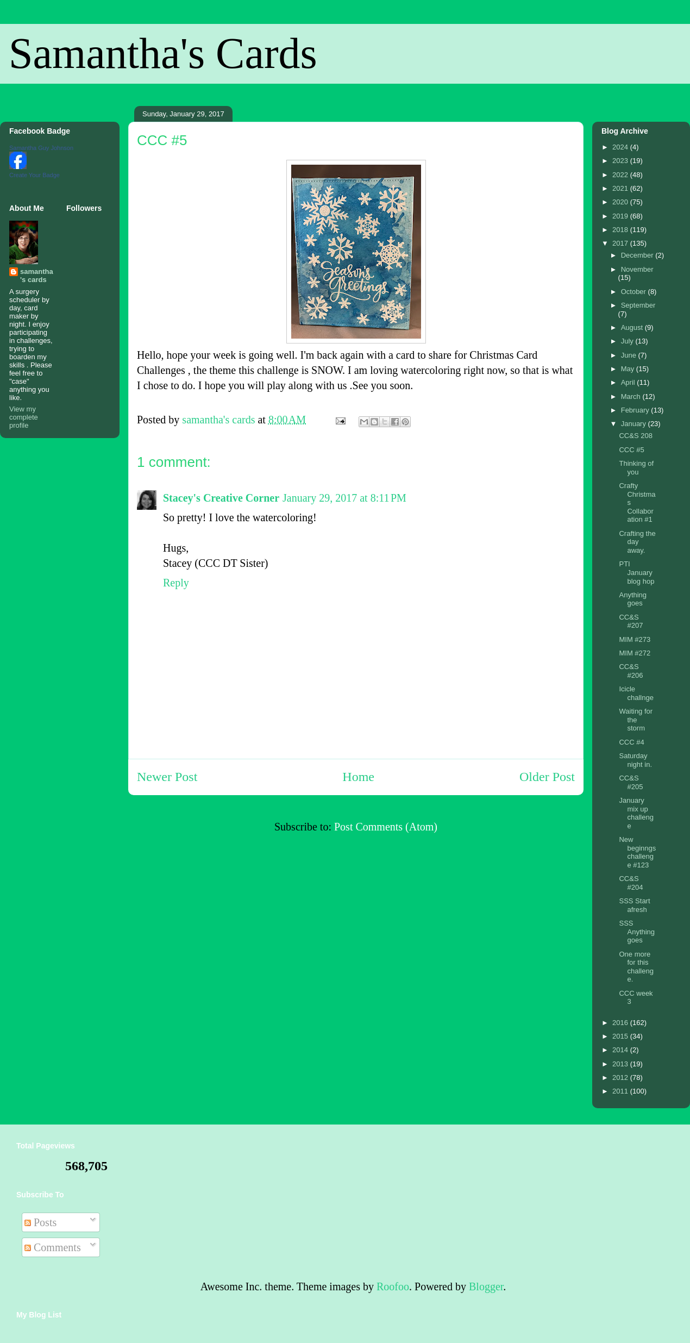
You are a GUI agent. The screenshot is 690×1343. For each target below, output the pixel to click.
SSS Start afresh (634, 905)
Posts (40, 1222)
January (634, 424)
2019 (621, 216)
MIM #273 (634, 639)
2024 (621, 147)
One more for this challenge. (636, 967)
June (629, 355)
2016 (621, 1023)
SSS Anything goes (637, 931)
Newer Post (167, 777)
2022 (621, 175)
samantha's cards (36, 275)
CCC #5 (631, 450)
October (634, 292)
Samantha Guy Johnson (41, 148)
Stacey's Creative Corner (221, 498)
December (638, 255)
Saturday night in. (635, 760)
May (628, 369)
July (628, 341)
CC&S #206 (631, 671)
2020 (621, 202)
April (629, 382)
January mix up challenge (636, 813)
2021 (621, 188)
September (638, 305)
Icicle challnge (636, 693)
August (633, 327)
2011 (621, 1091)
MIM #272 (634, 653)
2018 (621, 230)
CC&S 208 (635, 436)
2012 (621, 1077)
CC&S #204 (631, 882)
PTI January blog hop (636, 572)
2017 (621, 243)
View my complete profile (23, 417)
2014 (621, 1050)
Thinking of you (636, 467)
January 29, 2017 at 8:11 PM (344, 498)
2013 (621, 1064)
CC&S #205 (631, 782)
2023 (621, 161)
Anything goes (633, 599)
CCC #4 (631, 742)
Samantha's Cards (163, 53)
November (637, 269)
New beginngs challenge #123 (637, 852)
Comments (52, 1247)
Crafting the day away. (637, 541)
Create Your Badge (34, 175)
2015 (621, 1036)
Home (358, 777)
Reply (176, 583)
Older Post (547, 777)
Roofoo (393, 1286)
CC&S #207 (631, 621)
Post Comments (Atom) (385, 827)
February (636, 410)
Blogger (486, 1286)
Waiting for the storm (636, 719)
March (632, 396)
